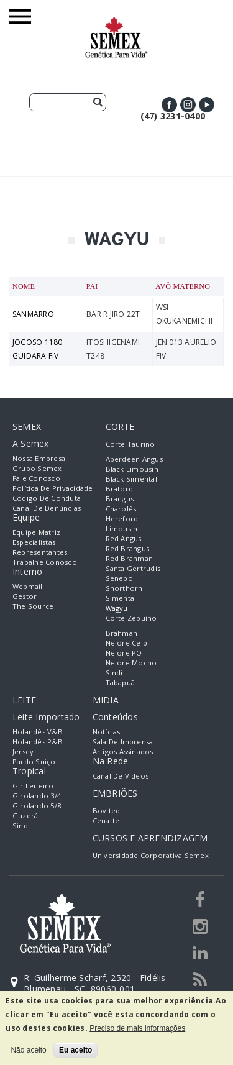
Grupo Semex (37, 468)
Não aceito (28, 1050)
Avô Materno (182, 286)
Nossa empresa (38, 458)
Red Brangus (128, 548)
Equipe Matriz (36, 532)
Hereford (122, 518)
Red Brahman (129, 558)
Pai (92, 286)
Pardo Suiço (34, 761)
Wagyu (117, 608)
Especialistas (33, 542)
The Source (32, 606)
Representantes (39, 552)
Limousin (122, 528)
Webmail (27, 586)
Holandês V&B (37, 731)
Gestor (24, 596)
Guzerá (25, 815)
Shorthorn (124, 588)
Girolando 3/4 (36, 795)
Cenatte (106, 820)
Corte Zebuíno (131, 618)
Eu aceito (75, 1050)
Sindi (114, 672)
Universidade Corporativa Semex (151, 855)
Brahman (122, 633)
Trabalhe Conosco (44, 562)
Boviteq (107, 810)
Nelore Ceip (127, 642)
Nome (23, 286)
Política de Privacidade (52, 488)
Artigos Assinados (123, 751)
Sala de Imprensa (123, 741)
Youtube (206, 104)
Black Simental (131, 478)
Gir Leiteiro (32, 785)
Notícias (107, 731)
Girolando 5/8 (36, 805)
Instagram (188, 104)
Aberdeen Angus (134, 459)
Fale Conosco (36, 478)
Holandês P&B (37, 741)
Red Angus (124, 538)
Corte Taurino (130, 444)
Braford (120, 488)
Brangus (120, 498)
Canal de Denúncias (46, 508)
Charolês (121, 508)
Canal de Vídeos (121, 775)
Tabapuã (120, 682)
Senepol (120, 578)
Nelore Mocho (131, 662)
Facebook (169, 104)
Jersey (23, 751)
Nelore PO (124, 652)
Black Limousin (132, 468)
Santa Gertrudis (133, 568)
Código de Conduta (46, 498)
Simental (121, 598)
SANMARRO (33, 314)
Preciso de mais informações (137, 1028)
